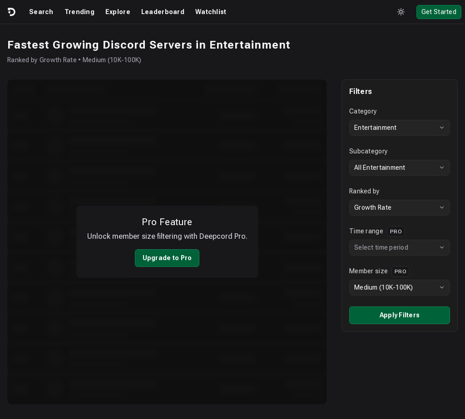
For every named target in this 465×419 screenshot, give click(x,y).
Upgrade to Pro (167, 252)
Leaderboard (162, 11)
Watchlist (211, 11)
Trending (79, 11)
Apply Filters (400, 315)
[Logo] (11, 12)
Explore (117, 11)
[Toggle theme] (401, 12)
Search (41, 11)
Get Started (438, 11)
